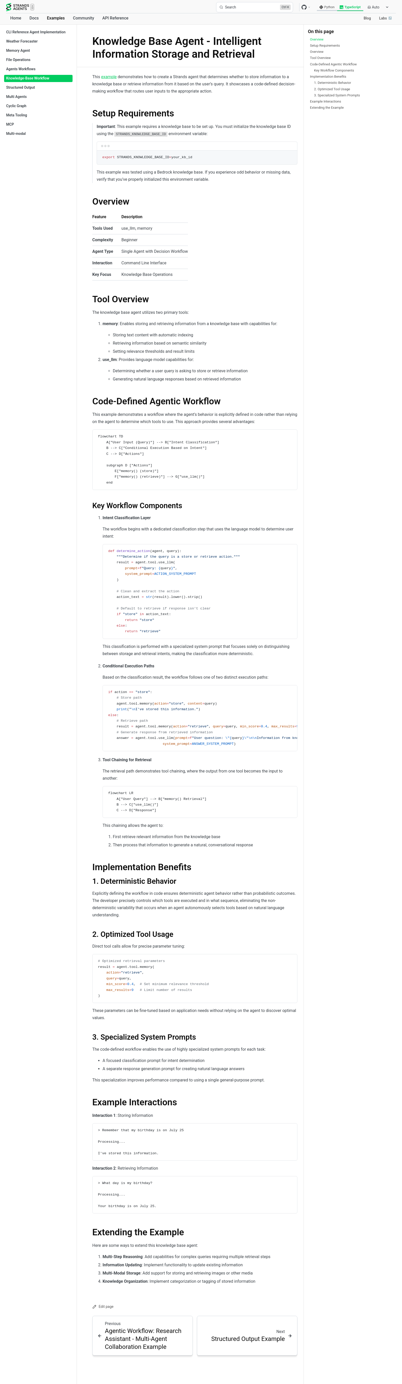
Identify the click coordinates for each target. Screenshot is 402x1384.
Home (15, 18)
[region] (200, 718)
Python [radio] (327, 7)
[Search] (254, 7)
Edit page (103, 1307)
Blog (367, 18)
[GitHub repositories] (306, 7)
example (109, 76)
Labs (385, 18)
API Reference (115, 18)
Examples (56, 18)
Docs (34, 18)
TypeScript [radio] (350, 7)
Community (83, 18)
